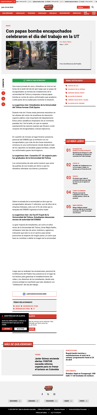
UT (33, 309)
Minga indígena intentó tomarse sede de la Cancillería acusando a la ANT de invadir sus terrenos (82, 210)
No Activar (20, 329)
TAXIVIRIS (31, 13)
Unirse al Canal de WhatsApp (34, 80)
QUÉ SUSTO (86, 13)
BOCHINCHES (65, 13)
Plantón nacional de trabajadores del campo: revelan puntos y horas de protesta (81, 195)
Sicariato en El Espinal (76, 89)
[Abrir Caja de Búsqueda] (93, 7)
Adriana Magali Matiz (76, 93)
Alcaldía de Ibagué (75, 96)
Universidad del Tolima (29, 306)
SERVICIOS (77, 13)
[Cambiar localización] (83, 7)
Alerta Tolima (67, 42)
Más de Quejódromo (18, 397)
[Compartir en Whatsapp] (3, 104)
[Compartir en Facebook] (3, 93)
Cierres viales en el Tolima (78, 100)
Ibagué (16, 306)
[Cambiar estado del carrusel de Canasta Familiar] (14, 1)
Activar (7, 329)
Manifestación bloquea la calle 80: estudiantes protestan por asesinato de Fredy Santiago (82, 154)
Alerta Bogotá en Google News (34, 294)
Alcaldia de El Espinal (76, 103)
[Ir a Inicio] (49, 7)
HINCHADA (42, 13)
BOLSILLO (53, 13)
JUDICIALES (20, 13)
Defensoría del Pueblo (21, 309)
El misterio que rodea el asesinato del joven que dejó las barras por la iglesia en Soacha (82, 181)
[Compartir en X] (3, 99)
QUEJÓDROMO (7, 13)
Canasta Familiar (6, 1)
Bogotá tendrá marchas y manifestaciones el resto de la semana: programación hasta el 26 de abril (80, 409)
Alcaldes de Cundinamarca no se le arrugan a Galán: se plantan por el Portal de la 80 (82, 167)
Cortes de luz (73, 86)
